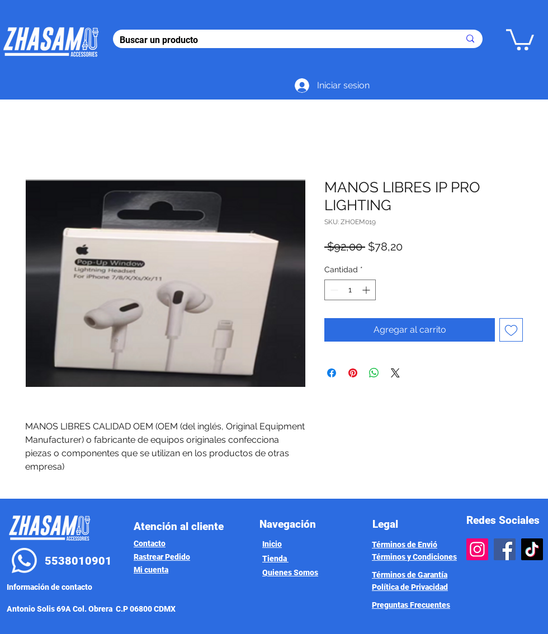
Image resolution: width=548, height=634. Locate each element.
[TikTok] (532, 549)
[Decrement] (333, 290)
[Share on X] (395, 373)
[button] (520, 38)
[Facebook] (505, 549)
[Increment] (367, 290)
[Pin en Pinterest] (353, 373)
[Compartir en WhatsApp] (374, 373)
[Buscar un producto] (281, 40)
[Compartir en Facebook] (331, 373)
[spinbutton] (350, 290)
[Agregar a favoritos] (511, 330)
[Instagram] (477, 549)
